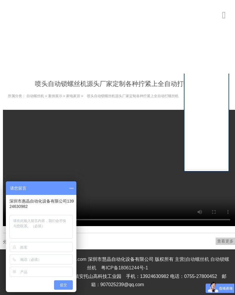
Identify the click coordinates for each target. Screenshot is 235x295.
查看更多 (225, 241)
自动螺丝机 (35, 96)
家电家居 (73, 96)
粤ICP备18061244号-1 (124, 267)
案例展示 (55, 96)
